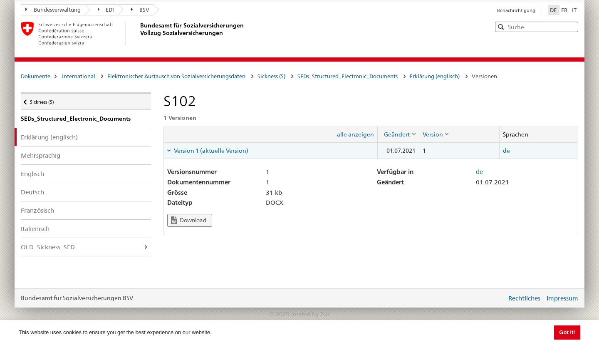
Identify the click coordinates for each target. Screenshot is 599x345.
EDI (106, 10)
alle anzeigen (355, 134)
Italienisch (35, 229)
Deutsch (32, 192)
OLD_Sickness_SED (48, 247)
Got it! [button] (567, 332)
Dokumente (35, 76)
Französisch (37, 210)
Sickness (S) (271, 76)
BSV (140, 10)
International (78, 76)
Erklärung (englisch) (435, 76)
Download (188, 220)
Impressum (562, 298)
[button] (571, 26)
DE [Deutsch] (554, 10)
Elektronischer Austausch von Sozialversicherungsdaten (176, 76)
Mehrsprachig (40, 155)
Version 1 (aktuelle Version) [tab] (210, 150)
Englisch (32, 174)
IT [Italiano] (574, 10)
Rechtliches (524, 298)
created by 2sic (310, 314)
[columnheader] (398, 134)
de (506, 150)
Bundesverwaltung (53, 10)
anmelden (494, 297)
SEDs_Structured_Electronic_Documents (347, 76)
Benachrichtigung (516, 10)
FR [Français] (565, 10)
